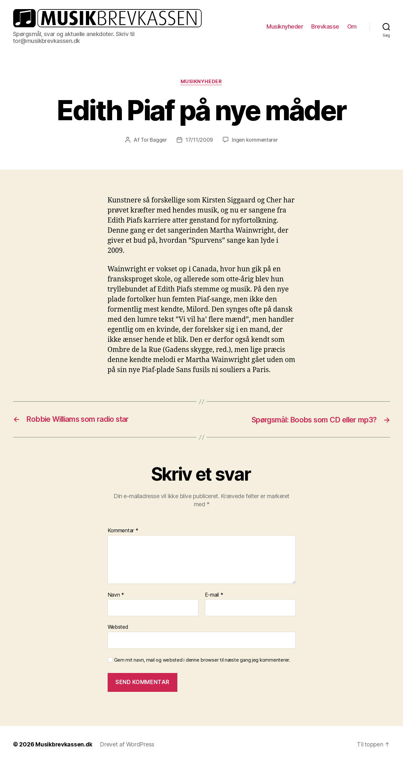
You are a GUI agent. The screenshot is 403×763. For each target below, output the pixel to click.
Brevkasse (325, 26)
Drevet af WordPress (128, 744)
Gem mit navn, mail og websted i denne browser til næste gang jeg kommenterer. (202, 660)
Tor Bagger (153, 140)
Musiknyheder (285, 26)
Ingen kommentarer (255, 140)
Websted (118, 627)
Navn (116, 595)
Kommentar (123, 531)
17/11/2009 (199, 140)
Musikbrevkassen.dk (64, 744)
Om (352, 26)
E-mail (214, 595)
